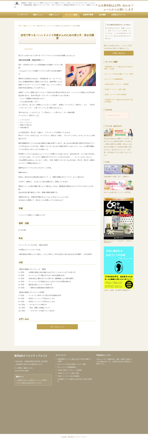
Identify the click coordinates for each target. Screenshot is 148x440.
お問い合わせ (119, 53)
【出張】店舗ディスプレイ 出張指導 (116, 84)
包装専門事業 (88, 15)
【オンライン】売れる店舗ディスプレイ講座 (118, 74)
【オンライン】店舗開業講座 (113, 79)
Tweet (26, 49)
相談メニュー (38, 15)
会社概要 (102, 15)
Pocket (30, 49)
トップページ (22, 15)
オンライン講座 (71, 15)
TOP (19, 26)
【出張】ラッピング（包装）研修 (115, 89)
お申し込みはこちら (57, 327)
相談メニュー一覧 (29, 26)
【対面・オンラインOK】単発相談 (115, 94)
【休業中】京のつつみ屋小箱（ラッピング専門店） (32, 380)
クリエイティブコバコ (113, 115)
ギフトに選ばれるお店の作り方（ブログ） (30, 383)
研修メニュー (54, 15)
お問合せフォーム (118, 15)
